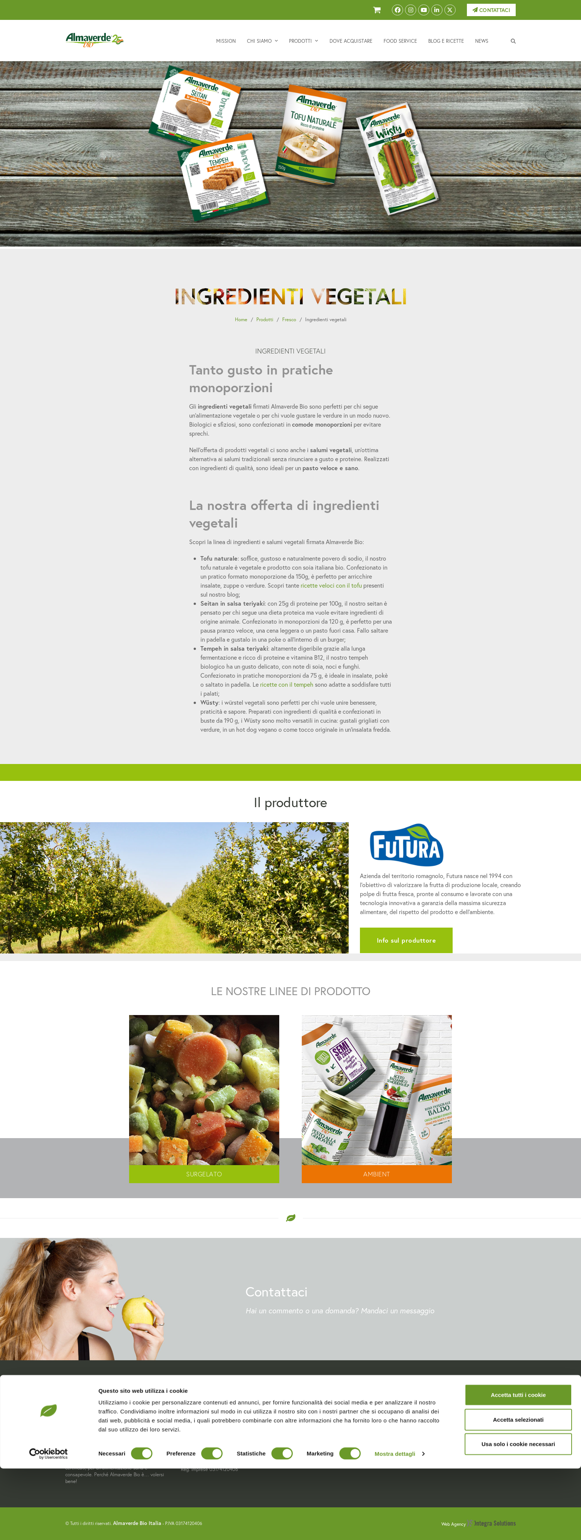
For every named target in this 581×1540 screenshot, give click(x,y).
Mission (305, 1399)
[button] (513, 40)
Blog (302, 1443)
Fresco (289, 319)
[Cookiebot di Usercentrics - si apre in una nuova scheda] (48, 1525)
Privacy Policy (429, 1408)
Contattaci (491, 10)
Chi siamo (308, 1408)
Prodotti (264, 319)
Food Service (312, 1434)
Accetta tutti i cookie (518, 1466)
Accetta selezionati (518, 1491)
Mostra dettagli (395, 1525)
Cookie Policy (429, 1417)
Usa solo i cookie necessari (518, 1515)
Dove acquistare (317, 1426)
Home (241, 319)
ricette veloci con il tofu (331, 585)
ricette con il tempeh (286, 684)
